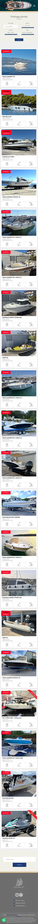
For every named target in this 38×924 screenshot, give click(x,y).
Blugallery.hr (19, 916)
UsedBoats (14, 915)
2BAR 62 (5, 637)
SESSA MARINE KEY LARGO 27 (12, 237)
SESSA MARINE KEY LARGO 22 (12, 557)
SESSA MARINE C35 (8, 76)
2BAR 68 (5, 357)
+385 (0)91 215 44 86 (19, 903)
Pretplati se (19, 864)
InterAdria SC (9, 915)
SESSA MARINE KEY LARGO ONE (12, 758)
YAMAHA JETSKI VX (8, 838)
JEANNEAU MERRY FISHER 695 (12, 317)
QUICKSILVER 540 (7, 798)
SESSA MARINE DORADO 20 (11, 678)
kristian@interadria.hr (19, 905)
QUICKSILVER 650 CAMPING (11, 517)
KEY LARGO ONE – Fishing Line (11, 718)
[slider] (21, 27)
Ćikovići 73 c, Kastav (19, 900)
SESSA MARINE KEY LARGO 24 (12, 398)
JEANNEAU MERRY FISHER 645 (12, 597)
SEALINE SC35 (6, 116)
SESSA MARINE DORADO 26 (11, 197)
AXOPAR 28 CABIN (8, 157)
